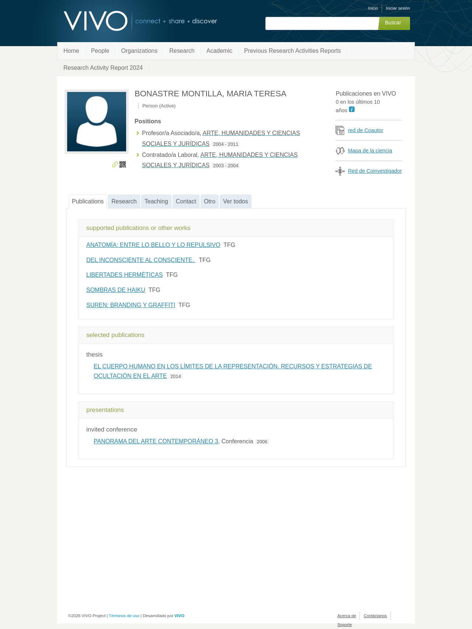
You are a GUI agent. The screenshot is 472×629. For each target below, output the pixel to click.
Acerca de (346, 615)
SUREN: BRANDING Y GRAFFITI (130, 305)
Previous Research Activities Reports (292, 51)
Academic (219, 51)
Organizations (139, 51)
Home (71, 51)
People (100, 51)
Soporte (344, 624)
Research (181, 51)
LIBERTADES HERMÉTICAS (124, 275)
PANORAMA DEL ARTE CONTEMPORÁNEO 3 (156, 441)
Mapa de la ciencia (370, 151)
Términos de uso (124, 615)
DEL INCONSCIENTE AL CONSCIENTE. (141, 260)
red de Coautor (365, 130)
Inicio (373, 8)
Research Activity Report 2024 (103, 68)
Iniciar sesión (398, 8)
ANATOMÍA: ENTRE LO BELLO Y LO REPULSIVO (153, 245)
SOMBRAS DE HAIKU (115, 290)
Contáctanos (375, 615)
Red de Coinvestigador (375, 171)
